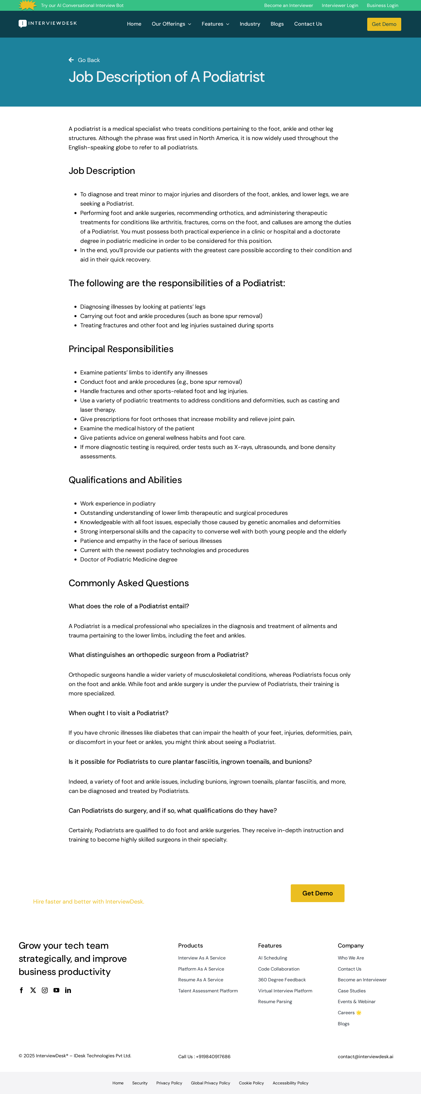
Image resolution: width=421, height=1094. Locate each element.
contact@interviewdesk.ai (365, 1057)
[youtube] (56, 990)
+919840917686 (213, 1057)
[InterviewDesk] (48, 22)
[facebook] (21, 990)
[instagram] (45, 990)
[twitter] (33, 990)
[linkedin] (68, 990)
